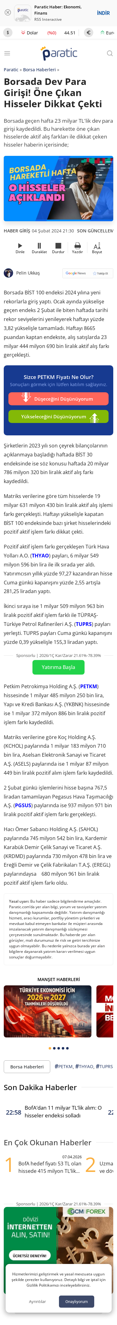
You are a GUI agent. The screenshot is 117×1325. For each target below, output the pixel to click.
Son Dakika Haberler (40, 1087)
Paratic (11, 70)
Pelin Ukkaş (28, 273)
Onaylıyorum (76, 1301)
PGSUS (23, 805)
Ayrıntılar (37, 1301)
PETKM (88, 686)
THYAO (40, 555)
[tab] (50, 1048)
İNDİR (103, 13)
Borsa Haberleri (39, 70)
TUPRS (84, 624)
